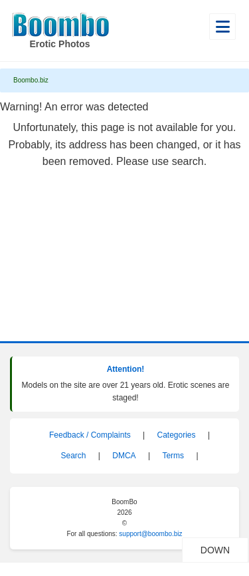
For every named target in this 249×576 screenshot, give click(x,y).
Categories (176, 435)
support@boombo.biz (150, 533)
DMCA (123, 455)
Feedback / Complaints (90, 435)
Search (73, 455)
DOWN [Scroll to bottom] (224, 549)
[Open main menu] (222, 26)
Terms (173, 455)
